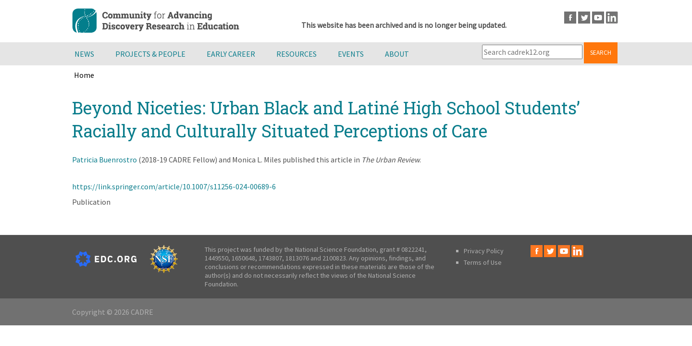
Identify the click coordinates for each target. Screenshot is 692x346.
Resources (296, 54)
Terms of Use (483, 262)
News (84, 54)
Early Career (231, 54)
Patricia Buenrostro (104, 159)
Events (351, 54)
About (397, 54)
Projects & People (150, 54)
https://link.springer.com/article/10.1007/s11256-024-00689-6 (174, 186)
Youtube (598, 18)
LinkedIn (612, 18)
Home (84, 75)
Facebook (570, 18)
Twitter (584, 18)
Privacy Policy (484, 251)
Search (600, 53)
